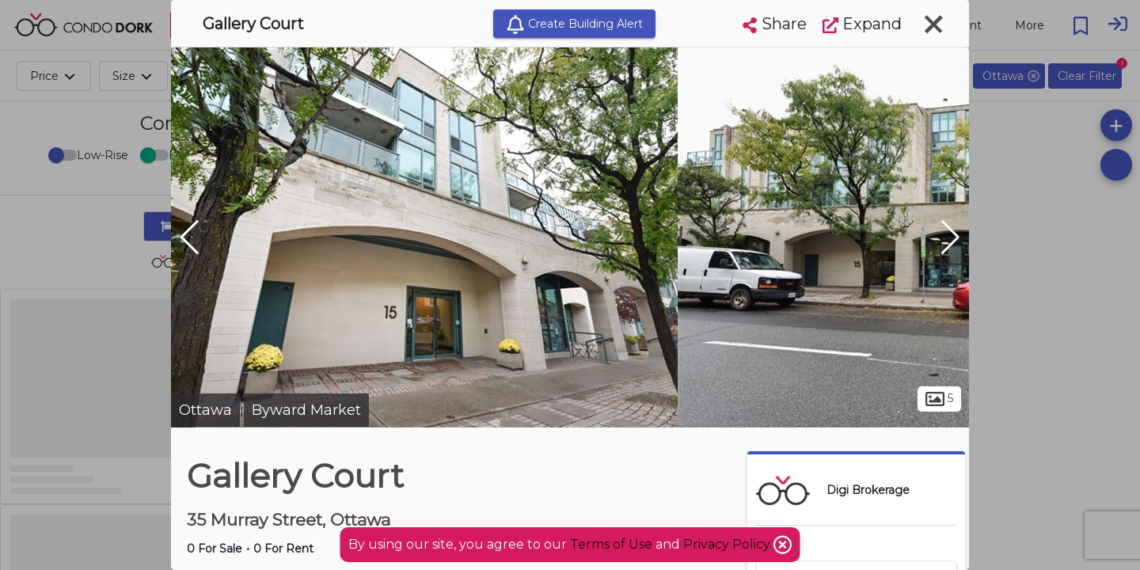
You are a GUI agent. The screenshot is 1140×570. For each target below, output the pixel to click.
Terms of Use (611, 544)
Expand (862, 23)
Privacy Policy (728, 544)
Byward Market (306, 410)
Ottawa (205, 410)
